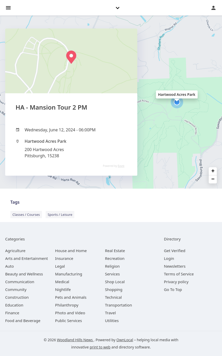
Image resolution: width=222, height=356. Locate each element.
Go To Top (173, 289)
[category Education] (14, 305)
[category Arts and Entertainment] (26, 258)
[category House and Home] (71, 250)
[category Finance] (12, 312)
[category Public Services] (68, 320)
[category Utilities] (112, 320)
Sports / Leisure (60, 214)
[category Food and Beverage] (22, 320)
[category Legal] (60, 266)
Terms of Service (179, 273)
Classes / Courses (26, 214)
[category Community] (15, 289)
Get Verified (174, 250)
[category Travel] (110, 312)
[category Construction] (17, 297)
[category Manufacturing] (68, 273)
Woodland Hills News (75, 339)
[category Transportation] (118, 305)
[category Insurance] (64, 258)
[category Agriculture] (15, 250)
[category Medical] (62, 281)
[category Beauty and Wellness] (24, 273)
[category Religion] (112, 266)
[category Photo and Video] (70, 312)
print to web (100, 347)
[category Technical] (113, 297)
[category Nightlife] (63, 289)
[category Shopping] (113, 289)
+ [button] (213, 171)
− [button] (213, 179)
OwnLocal (124, 339)
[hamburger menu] (8, 7)
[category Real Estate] (115, 250)
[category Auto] (9, 266)
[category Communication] (19, 281)
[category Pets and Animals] (71, 297)
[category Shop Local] (115, 281)
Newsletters (175, 266)
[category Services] (112, 273)
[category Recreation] (114, 258)
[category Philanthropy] (66, 305)
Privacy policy (176, 281)
